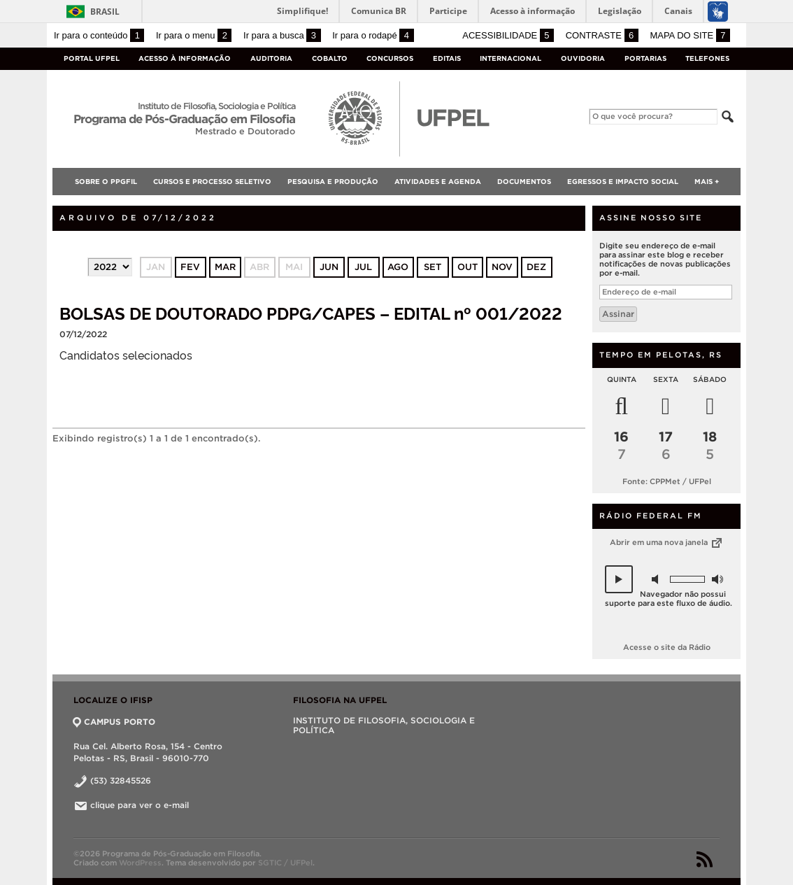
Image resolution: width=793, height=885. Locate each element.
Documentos (524, 181)
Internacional (510, 58)
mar (225, 267)
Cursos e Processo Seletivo (212, 181)
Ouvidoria (583, 58)
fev (190, 267)
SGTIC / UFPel (285, 862)
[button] (619, 579)
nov (502, 267)
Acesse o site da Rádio (666, 647)
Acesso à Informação (184, 58)
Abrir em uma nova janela (667, 542)
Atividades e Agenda (437, 181)
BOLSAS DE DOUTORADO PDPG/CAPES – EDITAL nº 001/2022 (310, 312)
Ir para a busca (282, 35)
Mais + (706, 181)
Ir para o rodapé (372, 35)
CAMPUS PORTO (114, 721)
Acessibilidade (508, 35)
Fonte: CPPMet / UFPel (666, 481)
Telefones (707, 58)
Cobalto (330, 58)
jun (329, 267)
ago (397, 267)
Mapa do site (690, 35)
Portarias (645, 58)
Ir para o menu (193, 35)
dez (536, 267)
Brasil (105, 11)
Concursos (389, 58)
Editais (447, 58)
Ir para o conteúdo (99, 35)
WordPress (140, 862)
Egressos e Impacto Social (622, 181)
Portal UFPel (92, 58)
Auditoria (271, 58)
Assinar (618, 313)
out (467, 267)
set (432, 267)
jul (363, 267)
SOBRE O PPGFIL (106, 181)
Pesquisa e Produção (332, 181)
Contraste (602, 35)
